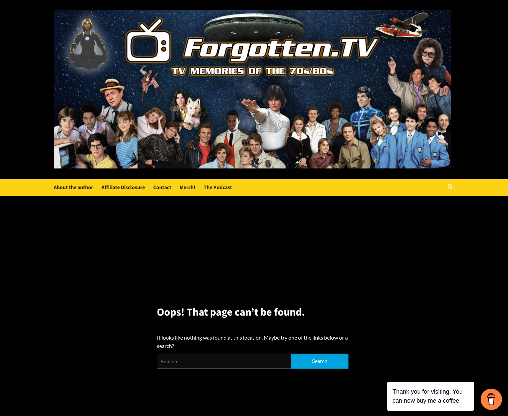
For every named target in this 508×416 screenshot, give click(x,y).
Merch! (187, 187)
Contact (162, 187)
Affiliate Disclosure (123, 187)
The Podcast (218, 187)
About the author (73, 187)
